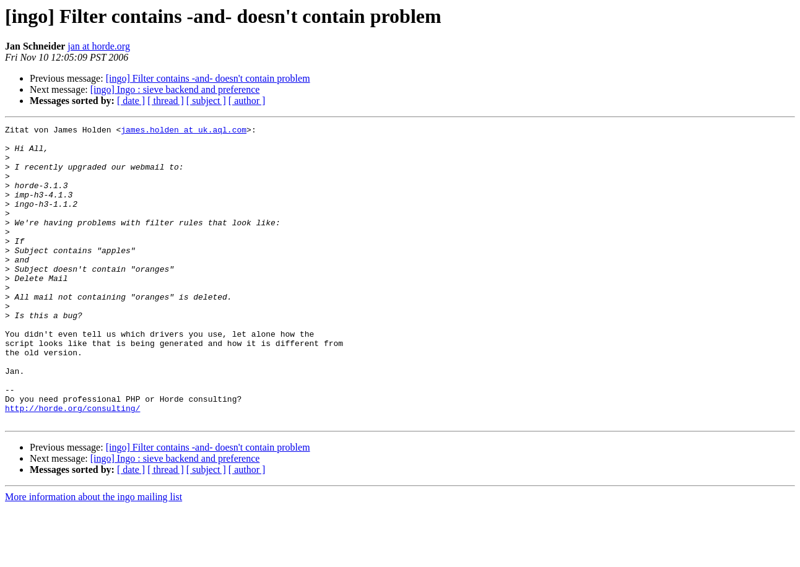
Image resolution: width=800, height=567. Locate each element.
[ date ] (131, 100)
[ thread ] (165, 100)
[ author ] (247, 100)
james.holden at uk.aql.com (183, 131)
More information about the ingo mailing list (93, 556)
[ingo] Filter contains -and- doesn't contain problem (208, 78)
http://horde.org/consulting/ (72, 465)
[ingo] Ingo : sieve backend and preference (175, 89)
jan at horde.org (98, 46)
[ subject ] (206, 100)
